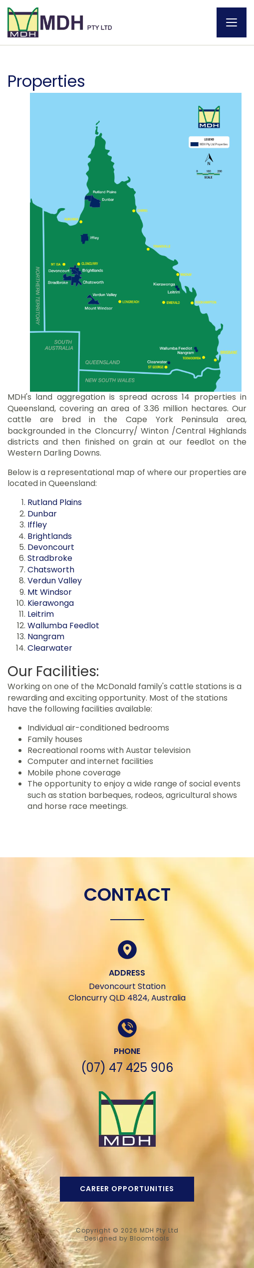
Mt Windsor (49, 592)
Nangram (45, 636)
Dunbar (42, 513)
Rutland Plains (54, 502)
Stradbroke (49, 558)
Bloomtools (150, 1238)
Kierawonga (50, 603)
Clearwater (49, 648)
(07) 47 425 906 (127, 1067)
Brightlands (49, 536)
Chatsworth (50, 569)
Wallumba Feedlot (63, 625)
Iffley (37, 524)
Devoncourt (50, 547)
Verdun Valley (54, 580)
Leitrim (40, 614)
